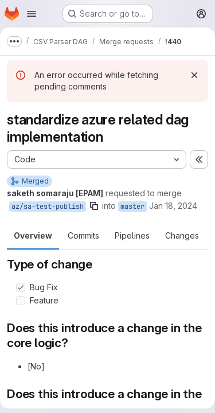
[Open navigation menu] (31, 14)
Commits (83, 235)
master (132, 206)
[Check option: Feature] (20, 300)
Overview (33, 235)
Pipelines (132, 235)
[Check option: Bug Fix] (20, 287)
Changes (182, 235)
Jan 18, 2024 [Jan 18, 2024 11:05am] (173, 206)
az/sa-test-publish (47, 206)
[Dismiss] (194, 75)
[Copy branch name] (94, 206)
